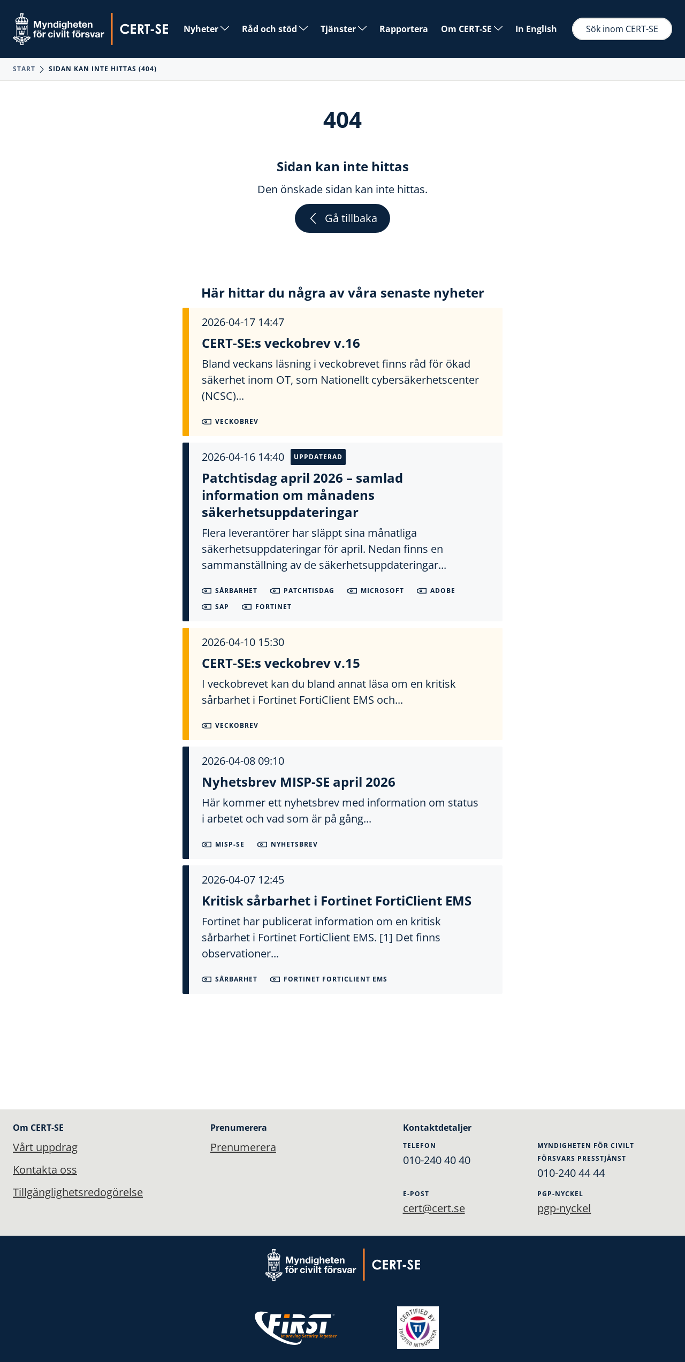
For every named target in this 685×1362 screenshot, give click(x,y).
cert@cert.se (434, 1208)
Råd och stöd (275, 29)
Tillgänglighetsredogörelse (78, 1192)
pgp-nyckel (564, 1208)
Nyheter (206, 29)
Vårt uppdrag (45, 1147)
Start (24, 68)
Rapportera (403, 29)
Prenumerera (243, 1147)
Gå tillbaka (342, 218)
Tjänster (344, 29)
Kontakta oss (45, 1169)
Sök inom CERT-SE (622, 29)
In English (536, 29)
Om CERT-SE (472, 29)
